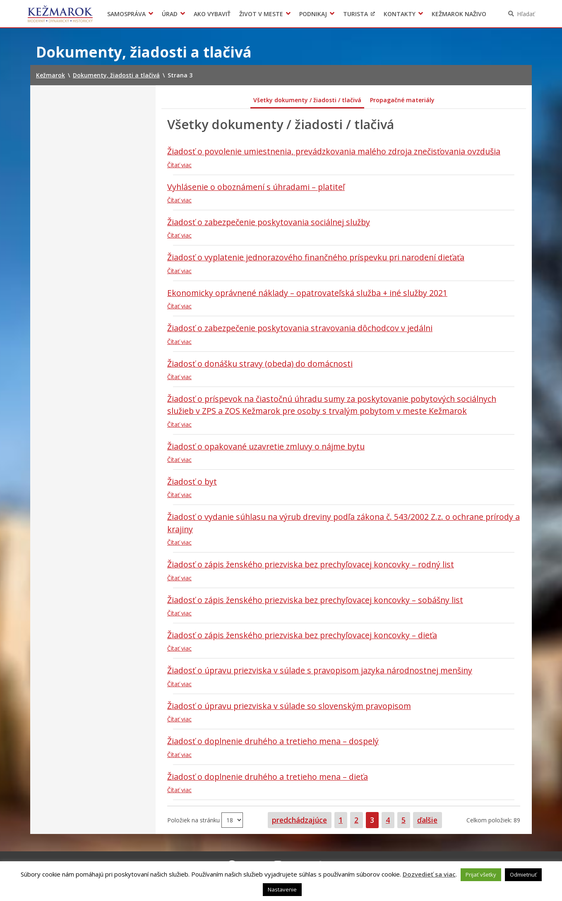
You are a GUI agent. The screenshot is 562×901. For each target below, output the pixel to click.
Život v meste (261, 14)
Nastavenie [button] (282, 889)
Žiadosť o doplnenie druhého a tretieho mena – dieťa (267, 776)
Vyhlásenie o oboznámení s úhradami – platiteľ (256, 186)
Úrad (170, 14)
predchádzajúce (299, 820)
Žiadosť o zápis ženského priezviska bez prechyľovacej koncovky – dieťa (302, 635)
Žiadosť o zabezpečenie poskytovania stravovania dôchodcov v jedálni (299, 328)
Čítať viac (179, 165)
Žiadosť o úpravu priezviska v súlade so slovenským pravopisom (289, 705)
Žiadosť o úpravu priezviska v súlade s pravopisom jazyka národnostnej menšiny (319, 670)
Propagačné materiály (402, 100)
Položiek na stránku (194, 820)
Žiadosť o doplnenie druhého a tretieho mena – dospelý (273, 741)
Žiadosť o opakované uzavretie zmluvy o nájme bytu (266, 446)
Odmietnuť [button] (523, 874)
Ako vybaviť (212, 14)
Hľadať (526, 14)
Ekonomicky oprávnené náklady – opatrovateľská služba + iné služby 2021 (307, 292)
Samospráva (126, 14)
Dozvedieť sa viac (429, 874)
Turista (355, 14)
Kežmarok (60, 13)
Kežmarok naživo (459, 14)
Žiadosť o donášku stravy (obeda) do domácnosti (260, 363)
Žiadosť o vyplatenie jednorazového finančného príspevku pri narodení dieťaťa (315, 257)
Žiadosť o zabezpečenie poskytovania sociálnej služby (268, 222)
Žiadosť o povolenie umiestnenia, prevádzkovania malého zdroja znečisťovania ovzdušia (333, 151)
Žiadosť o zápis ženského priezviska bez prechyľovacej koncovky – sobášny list (315, 599)
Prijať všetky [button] (481, 874)
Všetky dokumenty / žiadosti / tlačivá (307, 100)
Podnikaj (313, 14)
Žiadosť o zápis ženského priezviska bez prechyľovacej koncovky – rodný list (310, 564)
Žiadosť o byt (192, 481)
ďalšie (427, 820)
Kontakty (399, 14)
